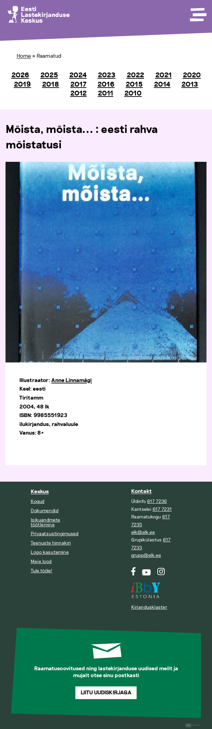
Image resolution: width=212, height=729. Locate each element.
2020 (192, 75)
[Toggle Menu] (197, 12)
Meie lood (41, 561)
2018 (50, 84)
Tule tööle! (41, 571)
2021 (163, 75)
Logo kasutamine (50, 552)
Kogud (37, 501)
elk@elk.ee (143, 532)
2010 (133, 93)
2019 (22, 84)
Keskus (40, 491)
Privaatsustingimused (54, 534)
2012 (78, 93)
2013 (189, 84)
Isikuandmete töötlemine (45, 522)
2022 (135, 75)
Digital (193, 725)
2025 (49, 75)
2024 (78, 75)
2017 (78, 84)
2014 (162, 84)
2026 (20, 75)
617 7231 (162, 509)
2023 (107, 75)
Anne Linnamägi (71, 380)
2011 (105, 93)
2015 (134, 84)
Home (24, 56)
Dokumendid (45, 511)
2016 (106, 84)
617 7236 (157, 501)
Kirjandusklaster (149, 607)
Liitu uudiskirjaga (106, 692)
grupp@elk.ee (146, 555)
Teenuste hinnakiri (51, 543)
